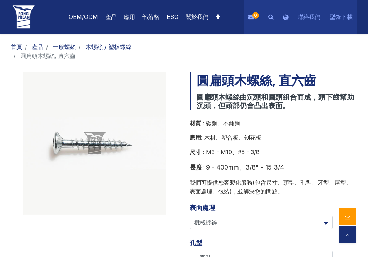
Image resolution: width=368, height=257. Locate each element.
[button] (218, 17)
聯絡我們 (309, 16)
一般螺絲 (64, 46)
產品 (37, 46)
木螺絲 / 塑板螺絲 (108, 46)
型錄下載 (341, 16)
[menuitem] (129, 17)
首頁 (16, 46)
